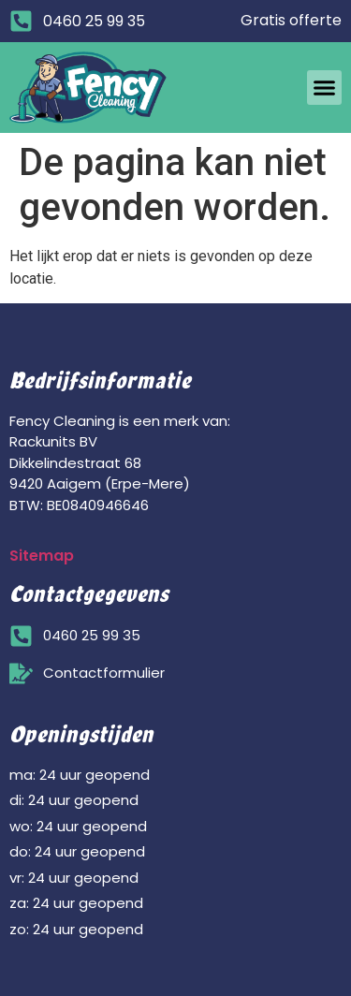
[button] (325, 88)
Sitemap (41, 555)
